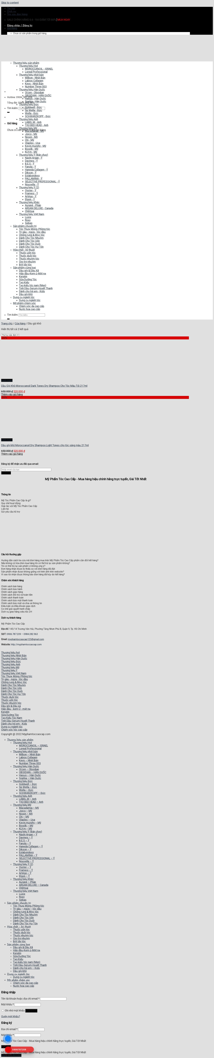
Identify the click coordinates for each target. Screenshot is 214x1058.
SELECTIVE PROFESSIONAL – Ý (37, 858)
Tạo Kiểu (18, 959)
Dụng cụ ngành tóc (18, 974)
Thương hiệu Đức (23, 781)
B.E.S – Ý (24, 840)
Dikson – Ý (25, 849)
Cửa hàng (20, 323)
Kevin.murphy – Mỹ (30, 822)
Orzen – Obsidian (29, 769)
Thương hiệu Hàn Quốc (26, 766)
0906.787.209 (14, 634)
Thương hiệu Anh (22, 796)
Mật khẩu (7, 1004)
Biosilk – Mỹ (26, 825)
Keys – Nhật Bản (28, 760)
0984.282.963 (31, 634)
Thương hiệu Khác (23, 879)
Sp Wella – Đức (28, 787)
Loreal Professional (30, 748)
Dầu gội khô (20, 971)
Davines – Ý (26, 837)
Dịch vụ (11, 11)
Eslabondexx (26, 852)
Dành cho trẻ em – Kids (26, 968)
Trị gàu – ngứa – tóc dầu (27, 908)
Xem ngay (6, 380)
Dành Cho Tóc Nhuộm (25, 914)
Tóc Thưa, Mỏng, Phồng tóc (28, 905)
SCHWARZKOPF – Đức (32, 793)
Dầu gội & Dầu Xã (23, 947)
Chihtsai (23, 888)
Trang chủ (6, 323)
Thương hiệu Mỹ (22, 804)
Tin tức (11, 8)
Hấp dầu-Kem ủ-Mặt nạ (26, 950)
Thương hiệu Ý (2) (23, 864)
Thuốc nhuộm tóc (23, 935)
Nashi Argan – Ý (28, 834)
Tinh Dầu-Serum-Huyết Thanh (30, 965)
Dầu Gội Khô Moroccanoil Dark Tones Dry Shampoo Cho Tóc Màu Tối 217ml (44, 385)
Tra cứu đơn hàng (17, 14)
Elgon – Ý (24, 876)
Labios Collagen (28, 757)
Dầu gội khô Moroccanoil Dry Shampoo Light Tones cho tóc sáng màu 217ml (45, 445)
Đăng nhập (31, 1011)
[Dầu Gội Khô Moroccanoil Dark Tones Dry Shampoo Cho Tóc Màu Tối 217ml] (20, 377)
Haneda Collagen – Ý (31, 846)
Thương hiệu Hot (22, 742)
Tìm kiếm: (12, 108)
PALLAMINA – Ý (28, 855)
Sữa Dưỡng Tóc (22, 956)
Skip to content (10, 2)
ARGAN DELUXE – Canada (33, 885)
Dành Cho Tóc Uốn (23, 917)
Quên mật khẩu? (10, 1016)
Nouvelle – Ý (26, 861)
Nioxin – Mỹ (26, 813)
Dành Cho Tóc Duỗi (23, 920)
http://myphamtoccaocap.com (26, 644)
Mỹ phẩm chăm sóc (18, 980)
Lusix (22, 893)
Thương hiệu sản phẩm (20, 740)
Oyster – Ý (25, 867)
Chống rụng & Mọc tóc (26, 911)
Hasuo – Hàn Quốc (30, 775)
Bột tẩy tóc (19, 941)
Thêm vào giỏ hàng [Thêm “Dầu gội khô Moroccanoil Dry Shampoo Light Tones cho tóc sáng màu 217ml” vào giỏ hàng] (12, 453)
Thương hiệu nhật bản (25, 751)
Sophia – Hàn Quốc (30, 778)
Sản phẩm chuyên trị (19, 903)
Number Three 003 (30, 763)
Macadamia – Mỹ (29, 807)
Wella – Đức (26, 790)
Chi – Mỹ (24, 816)
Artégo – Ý (25, 873)
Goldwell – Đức (28, 784)
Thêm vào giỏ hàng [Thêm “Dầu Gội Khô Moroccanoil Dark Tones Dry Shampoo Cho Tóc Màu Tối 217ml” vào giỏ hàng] (12, 394)
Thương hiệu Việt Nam (25, 890)
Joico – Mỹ (25, 810)
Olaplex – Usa (27, 819)
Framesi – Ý (26, 870)
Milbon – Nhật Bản (29, 754)
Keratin (17, 953)
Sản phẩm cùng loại (18, 944)
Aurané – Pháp (27, 882)
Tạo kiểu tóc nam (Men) (26, 962)
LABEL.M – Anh (27, 799)
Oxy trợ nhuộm (21, 938)
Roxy (22, 896)
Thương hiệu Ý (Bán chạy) (27, 831)
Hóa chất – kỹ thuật (19, 927)
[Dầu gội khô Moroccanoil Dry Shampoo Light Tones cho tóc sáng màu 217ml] (20, 436)
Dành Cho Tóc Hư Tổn (25, 923)
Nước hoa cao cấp (23, 985)
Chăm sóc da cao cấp (25, 982)
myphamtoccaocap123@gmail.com (26, 639)
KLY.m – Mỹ (25, 828)
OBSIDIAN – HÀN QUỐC (32, 772)
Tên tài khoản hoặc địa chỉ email (20, 998)
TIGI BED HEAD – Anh (31, 801)
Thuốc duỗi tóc (21, 932)
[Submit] (8, 112)
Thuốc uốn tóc (21, 929)
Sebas (22, 899)
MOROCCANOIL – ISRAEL (33, 745)
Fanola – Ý (25, 843)
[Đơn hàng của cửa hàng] (10, 335)
